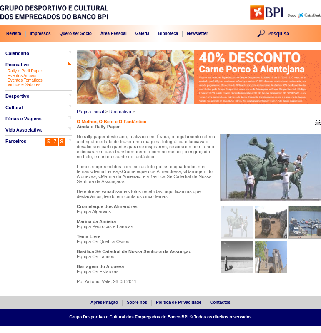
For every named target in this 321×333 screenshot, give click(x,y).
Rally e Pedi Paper (25, 71)
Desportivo (17, 96)
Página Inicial (90, 111)
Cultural (14, 107)
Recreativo (17, 64)
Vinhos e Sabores (24, 84)
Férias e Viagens (23, 118)
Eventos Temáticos (25, 80)
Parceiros (15, 141)
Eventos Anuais (22, 75)
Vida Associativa (23, 129)
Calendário (17, 53)
